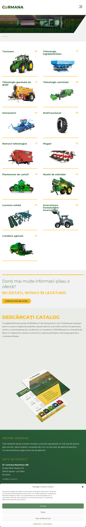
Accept (43, 506)
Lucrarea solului (11, 205)
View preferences (43, 518)
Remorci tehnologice (14, 143)
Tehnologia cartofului (56, 82)
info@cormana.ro (10, 479)
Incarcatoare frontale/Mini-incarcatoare (51, 208)
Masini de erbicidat (54, 174)
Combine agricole (12, 236)
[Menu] (81, 8)
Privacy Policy (47, 524)
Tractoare (8, 51)
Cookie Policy (37, 524)
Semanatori (9, 113)
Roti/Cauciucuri (52, 113)
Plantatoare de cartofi (15, 174)
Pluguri (47, 143)
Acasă (4, 36)
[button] (83, 487)
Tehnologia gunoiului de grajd (16, 83)
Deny (43, 512)
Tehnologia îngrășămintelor (52, 52)
